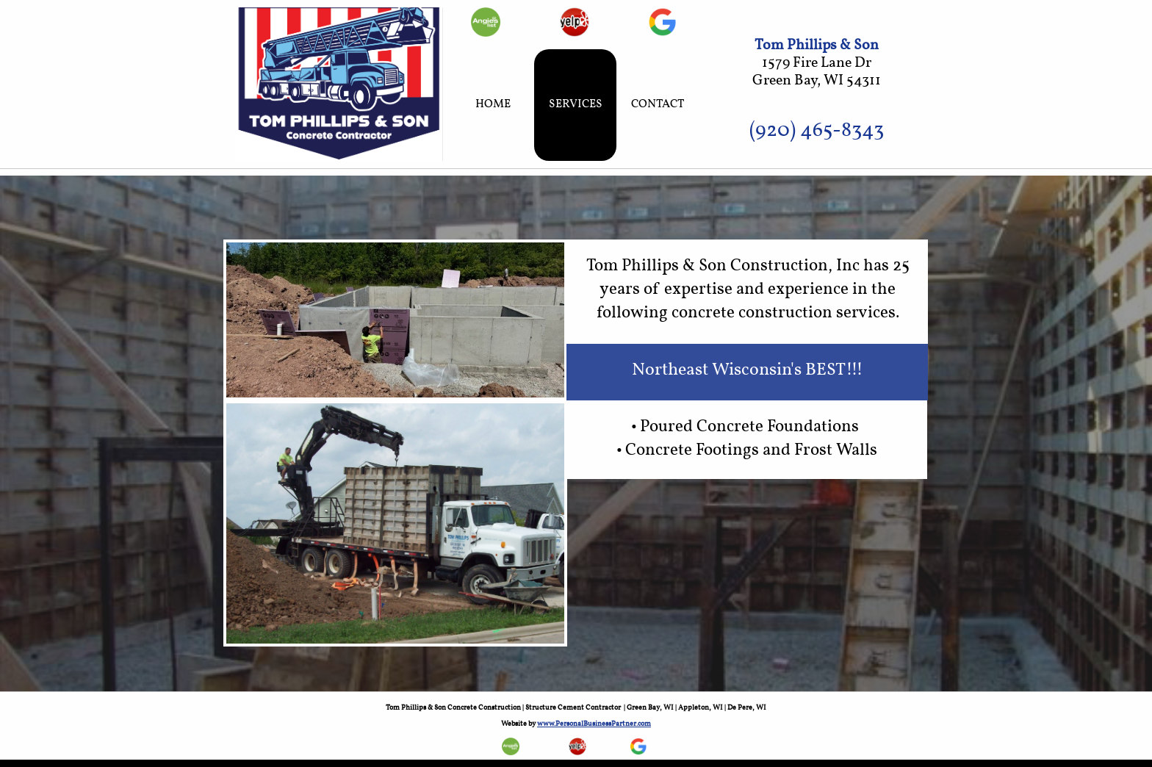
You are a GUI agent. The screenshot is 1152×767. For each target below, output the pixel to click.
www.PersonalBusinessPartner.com (594, 724)
